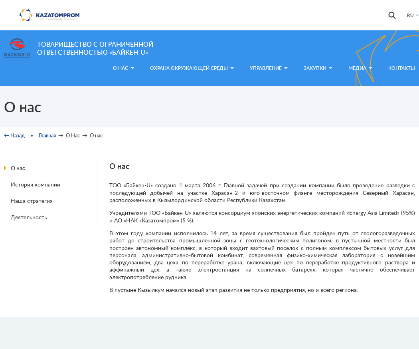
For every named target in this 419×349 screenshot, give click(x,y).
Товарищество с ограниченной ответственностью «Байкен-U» (95, 48)
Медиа (360, 68)
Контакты (401, 68)
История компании (35, 184)
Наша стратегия (32, 200)
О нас (18, 168)
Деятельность (29, 217)
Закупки (318, 68)
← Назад (14, 135)
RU (410, 15)
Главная (47, 135)
